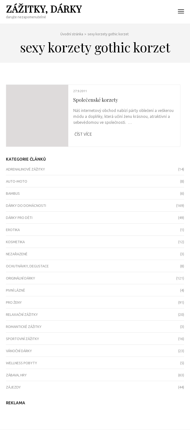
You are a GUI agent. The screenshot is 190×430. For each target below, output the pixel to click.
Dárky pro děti (19, 218)
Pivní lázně (15, 290)
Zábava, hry (16, 375)
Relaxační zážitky (22, 315)
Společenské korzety (95, 99)
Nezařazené (16, 254)
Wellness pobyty (21, 363)
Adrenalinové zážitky (25, 169)
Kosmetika (15, 242)
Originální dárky (20, 278)
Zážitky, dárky (44, 8)
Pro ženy (14, 302)
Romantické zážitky (24, 327)
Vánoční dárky (19, 351)
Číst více (83, 134)
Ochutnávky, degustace (27, 266)
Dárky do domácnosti (26, 206)
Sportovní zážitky (22, 339)
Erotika (13, 230)
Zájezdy (13, 387)
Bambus (13, 193)
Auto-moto (16, 181)
